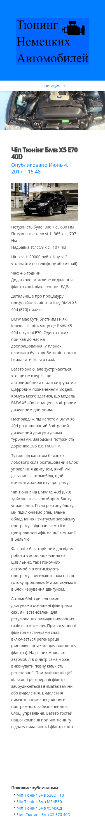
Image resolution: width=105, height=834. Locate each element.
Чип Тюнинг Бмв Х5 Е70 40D (43, 814)
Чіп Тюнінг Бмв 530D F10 (40, 795)
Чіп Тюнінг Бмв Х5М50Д (39, 808)
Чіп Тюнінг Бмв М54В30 (39, 801)
